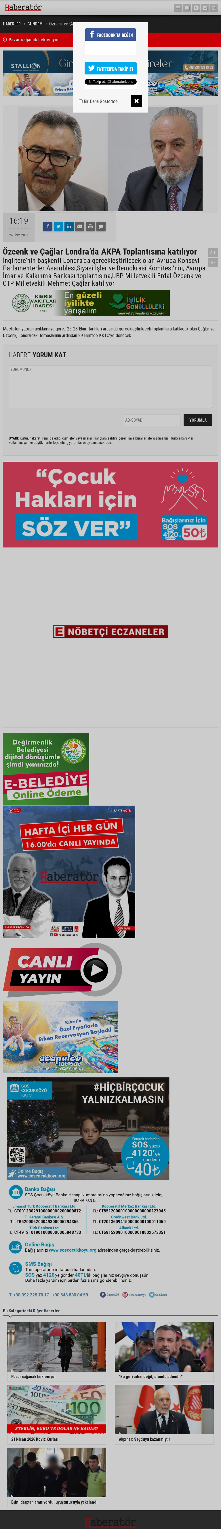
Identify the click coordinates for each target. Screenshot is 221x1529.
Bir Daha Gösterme (98, 101)
